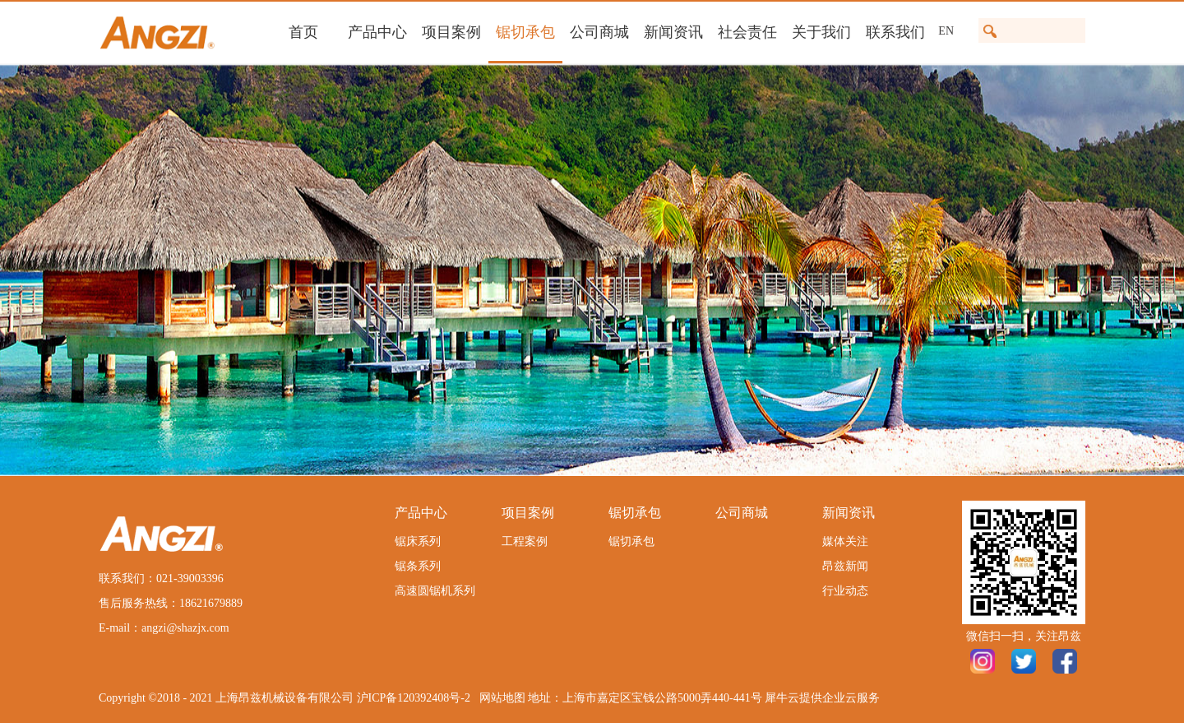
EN (946, 31)
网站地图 (499, 698)
